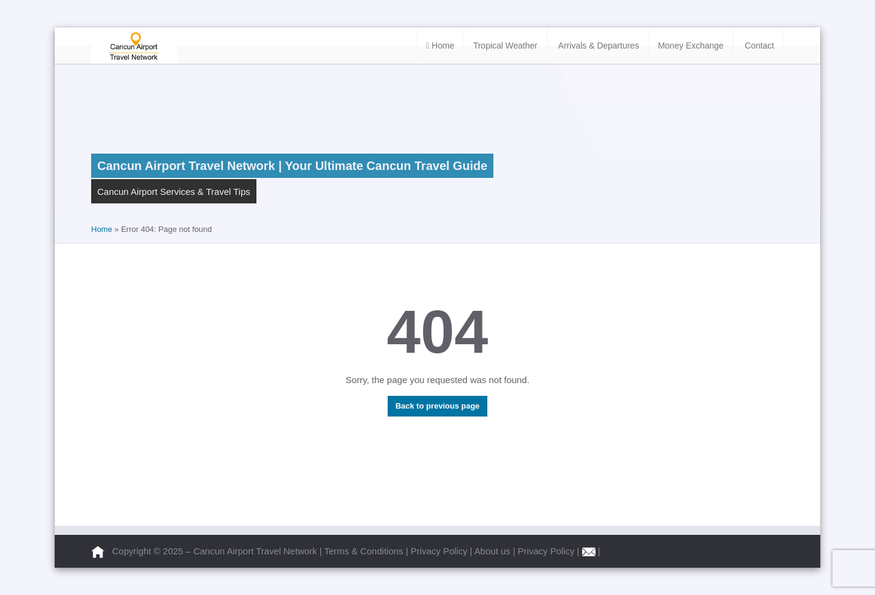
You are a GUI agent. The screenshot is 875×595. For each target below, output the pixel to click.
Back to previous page (438, 405)
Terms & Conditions (365, 551)
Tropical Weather (505, 45)
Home (440, 45)
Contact (758, 45)
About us (494, 551)
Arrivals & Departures (598, 45)
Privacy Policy (440, 551)
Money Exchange (691, 45)
